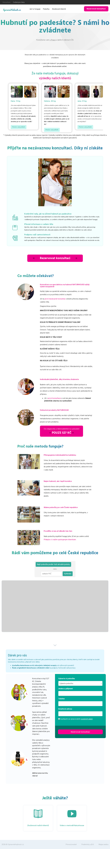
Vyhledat (67, 573)
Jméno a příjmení (65, 688)
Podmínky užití (87, 844)
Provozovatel (71, 844)
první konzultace (54, 398)
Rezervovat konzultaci (96, 9)
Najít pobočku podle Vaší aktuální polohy (53, 564)
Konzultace (6, 2)
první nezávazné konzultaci (55, 299)
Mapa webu (103, 844)
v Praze (53, 40)
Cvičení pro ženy (18, 2)
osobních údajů (87, 719)
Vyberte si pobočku (66, 678)
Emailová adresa (65, 709)
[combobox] (80, 683)
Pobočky (46, 9)
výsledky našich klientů (55, 78)
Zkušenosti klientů (59, 9)
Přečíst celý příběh (18, 127)
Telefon (61, 698)
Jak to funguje (35, 9)
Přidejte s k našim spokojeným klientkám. (60, 539)
